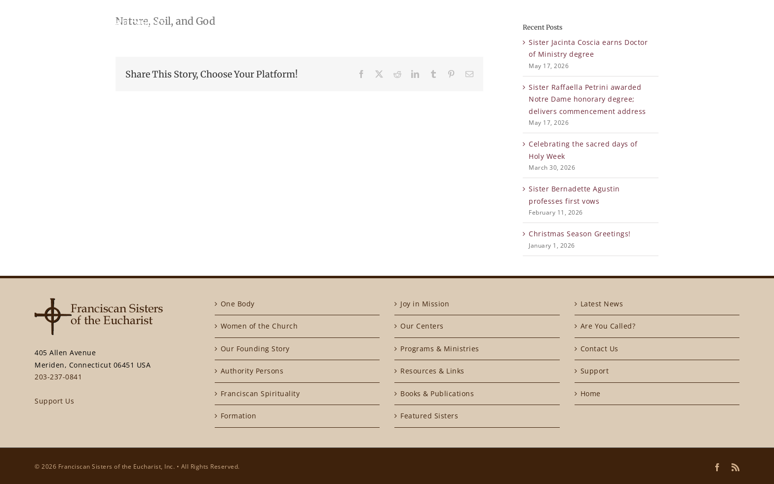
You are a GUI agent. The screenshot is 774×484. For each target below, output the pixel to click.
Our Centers (422, 326)
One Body (238, 303)
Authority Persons (252, 370)
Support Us (54, 401)
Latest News (601, 303)
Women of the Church (259, 326)
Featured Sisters (429, 415)
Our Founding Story (255, 348)
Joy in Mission (424, 303)
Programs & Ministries (439, 348)
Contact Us (599, 348)
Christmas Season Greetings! (580, 233)
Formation (239, 415)
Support (594, 370)
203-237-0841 (58, 376)
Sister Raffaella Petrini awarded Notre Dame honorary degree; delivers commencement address (587, 99)
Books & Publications (437, 393)
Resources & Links (432, 370)
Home (590, 393)
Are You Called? (608, 326)
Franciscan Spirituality (260, 393)
